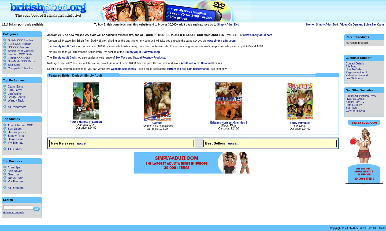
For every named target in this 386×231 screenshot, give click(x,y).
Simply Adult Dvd (228, 24)
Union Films (13, 139)
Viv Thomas (13, 142)
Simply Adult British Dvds (361, 96)
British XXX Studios (20, 40)
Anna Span (12, 167)
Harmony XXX (15, 132)
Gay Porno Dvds (355, 110)
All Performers (14, 107)
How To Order (354, 69)
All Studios (12, 149)
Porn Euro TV (354, 104)
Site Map (351, 66)
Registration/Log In (357, 72)
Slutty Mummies (300, 122)
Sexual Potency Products (149, 57)
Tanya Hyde (13, 177)
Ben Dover (12, 128)
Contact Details (355, 63)
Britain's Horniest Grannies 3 (228, 122)
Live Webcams (354, 78)
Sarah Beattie (14, 97)
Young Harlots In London (86, 121)
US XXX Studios (18, 47)
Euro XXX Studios (19, 43)
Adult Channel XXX (18, 125)
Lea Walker (13, 93)
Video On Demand (351, 24)
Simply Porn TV (355, 101)
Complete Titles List (18, 68)
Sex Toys (351, 107)
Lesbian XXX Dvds (20, 54)
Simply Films (13, 135)
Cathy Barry (13, 86)
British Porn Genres (21, 50)
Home (310, 24)
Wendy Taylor (14, 100)
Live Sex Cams (375, 24)
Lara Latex (12, 90)
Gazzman (11, 174)
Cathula (157, 122)
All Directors (13, 187)
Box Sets (14, 64)
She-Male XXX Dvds (21, 61)
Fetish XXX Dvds (19, 57)
